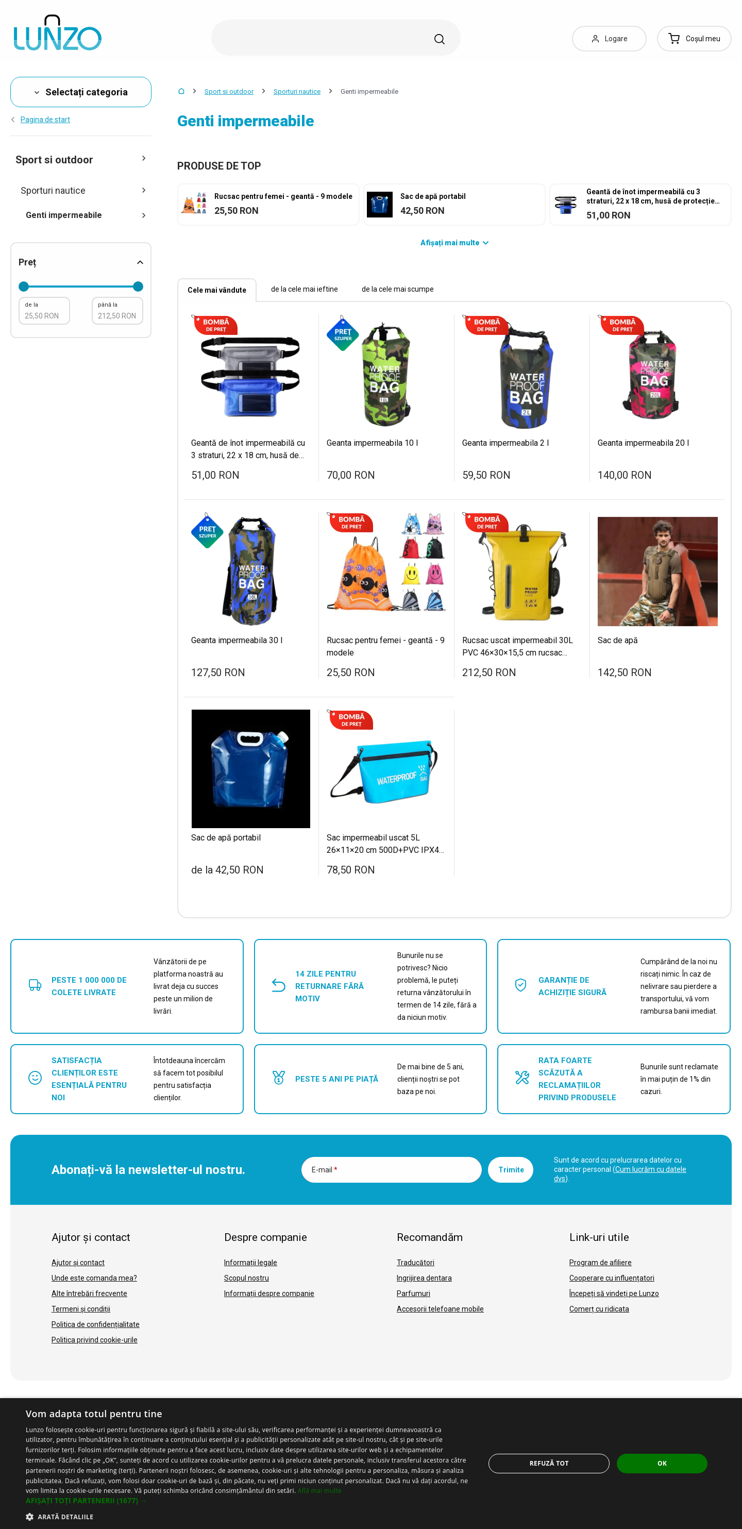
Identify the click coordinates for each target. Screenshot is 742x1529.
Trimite (511, 1170)
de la (31, 304)
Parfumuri (413, 1293)
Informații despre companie (269, 1293)
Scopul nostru (246, 1278)
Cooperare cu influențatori (611, 1278)
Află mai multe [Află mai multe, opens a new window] (320, 1490)
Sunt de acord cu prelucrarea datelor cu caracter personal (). (620, 1169)
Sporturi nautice (297, 91)
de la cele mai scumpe (398, 289)
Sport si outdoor (229, 91)
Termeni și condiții (81, 1309)
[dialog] (371, 1463)
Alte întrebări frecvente (89, 1293)
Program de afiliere (600, 1262)
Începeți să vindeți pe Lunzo (614, 1293)
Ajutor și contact (78, 1262)
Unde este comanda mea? (94, 1278)
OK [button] (662, 1463)
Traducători (415, 1262)
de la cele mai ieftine (304, 289)
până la (107, 304)
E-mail (325, 1169)
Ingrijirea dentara (424, 1278)
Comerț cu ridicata (599, 1309)
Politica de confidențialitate (96, 1324)
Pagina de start (40, 119)
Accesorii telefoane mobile (440, 1309)
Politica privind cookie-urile (95, 1340)
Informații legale (250, 1262)
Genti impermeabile (86, 215)
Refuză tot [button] (549, 1463)
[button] (248, 1500)
